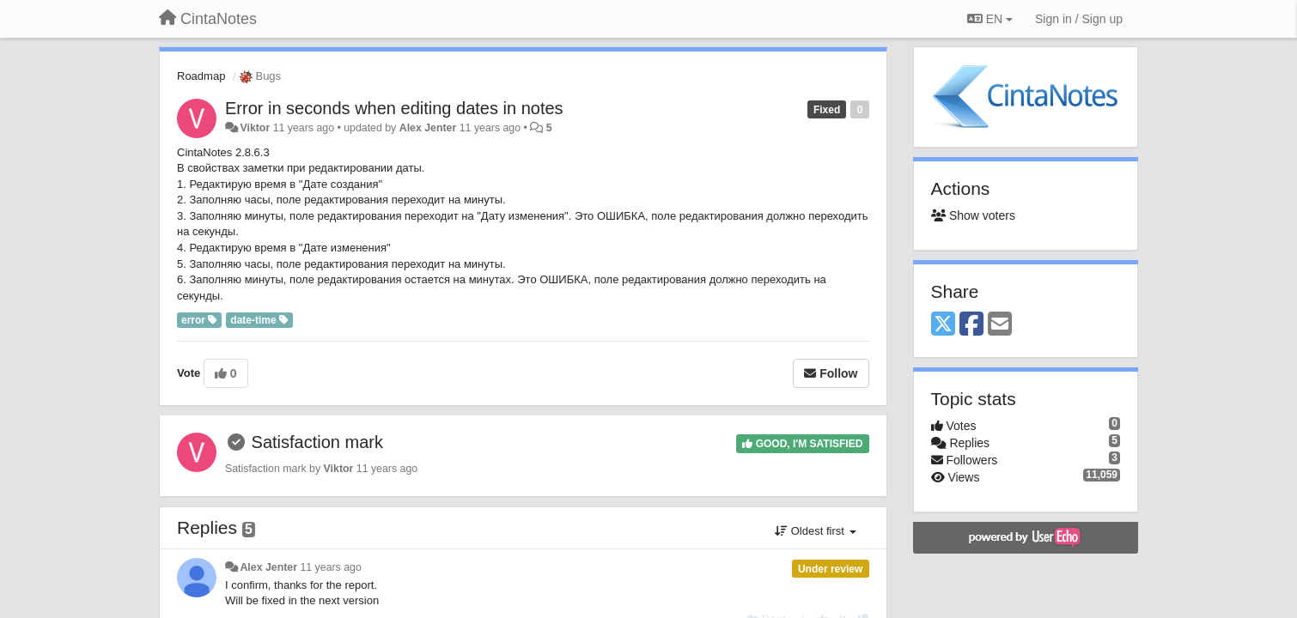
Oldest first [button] (815, 530)
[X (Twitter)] (943, 325)
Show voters (973, 215)
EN (990, 19)
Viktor (255, 128)
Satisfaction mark (317, 442)
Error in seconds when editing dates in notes (394, 108)
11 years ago (330, 567)
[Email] (1000, 325)
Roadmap (201, 76)
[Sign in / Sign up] (1079, 18)
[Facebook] (971, 325)
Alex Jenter (428, 128)
